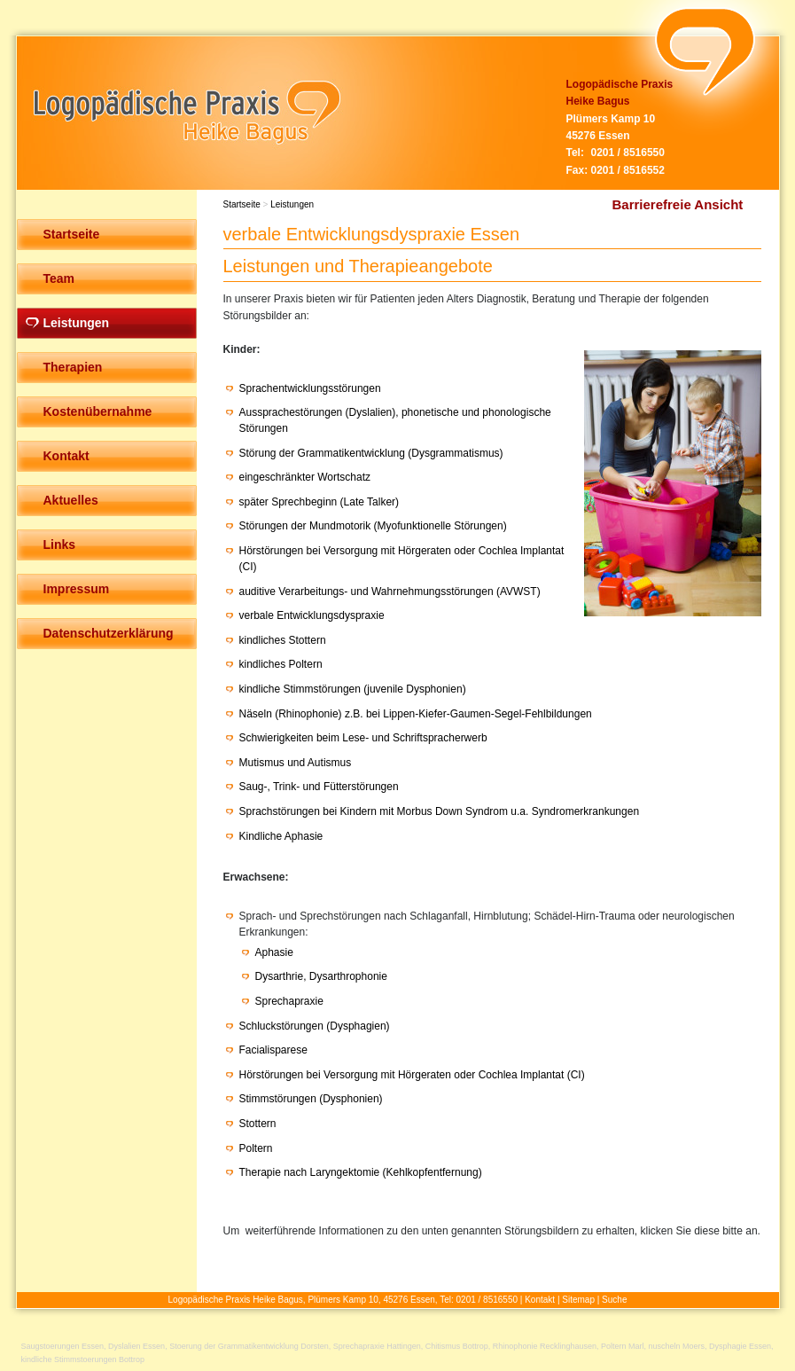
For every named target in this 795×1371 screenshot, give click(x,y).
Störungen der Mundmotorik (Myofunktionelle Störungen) (373, 526)
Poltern (256, 1148)
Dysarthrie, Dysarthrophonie (321, 976)
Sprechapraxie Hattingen (377, 1346)
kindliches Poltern (281, 664)
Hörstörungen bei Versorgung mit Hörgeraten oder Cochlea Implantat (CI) (412, 1075)
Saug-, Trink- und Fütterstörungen (319, 786)
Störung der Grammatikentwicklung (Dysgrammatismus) (371, 453)
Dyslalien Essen (136, 1346)
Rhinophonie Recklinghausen (544, 1346)
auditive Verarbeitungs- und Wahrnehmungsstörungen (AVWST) (390, 591)
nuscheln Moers (677, 1346)
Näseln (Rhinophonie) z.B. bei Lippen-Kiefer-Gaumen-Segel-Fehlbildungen (415, 714)
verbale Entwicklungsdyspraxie (312, 615)
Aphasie (274, 952)
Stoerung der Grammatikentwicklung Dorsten (249, 1346)
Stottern (258, 1123)
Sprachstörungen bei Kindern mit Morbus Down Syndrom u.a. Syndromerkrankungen (439, 811)
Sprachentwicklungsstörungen (310, 388)
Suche (614, 1299)
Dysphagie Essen (740, 1346)
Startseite (242, 204)
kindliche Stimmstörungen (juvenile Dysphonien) (352, 689)
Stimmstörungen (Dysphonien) (311, 1099)
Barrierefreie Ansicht (678, 204)
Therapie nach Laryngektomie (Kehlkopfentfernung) (360, 1172)
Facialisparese (273, 1050)
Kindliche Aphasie (281, 836)
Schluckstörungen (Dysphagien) (314, 1026)
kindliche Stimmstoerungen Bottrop (83, 1359)
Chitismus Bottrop (456, 1346)
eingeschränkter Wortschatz (305, 477)
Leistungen (292, 204)
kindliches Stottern (282, 640)
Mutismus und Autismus (295, 762)
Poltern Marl (622, 1346)
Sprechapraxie (289, 1001)
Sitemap (578, 1299)
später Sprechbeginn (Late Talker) (319, 502)
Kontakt (540, 1299)
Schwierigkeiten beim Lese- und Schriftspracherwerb (363, 738)
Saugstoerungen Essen (63, 1346)
